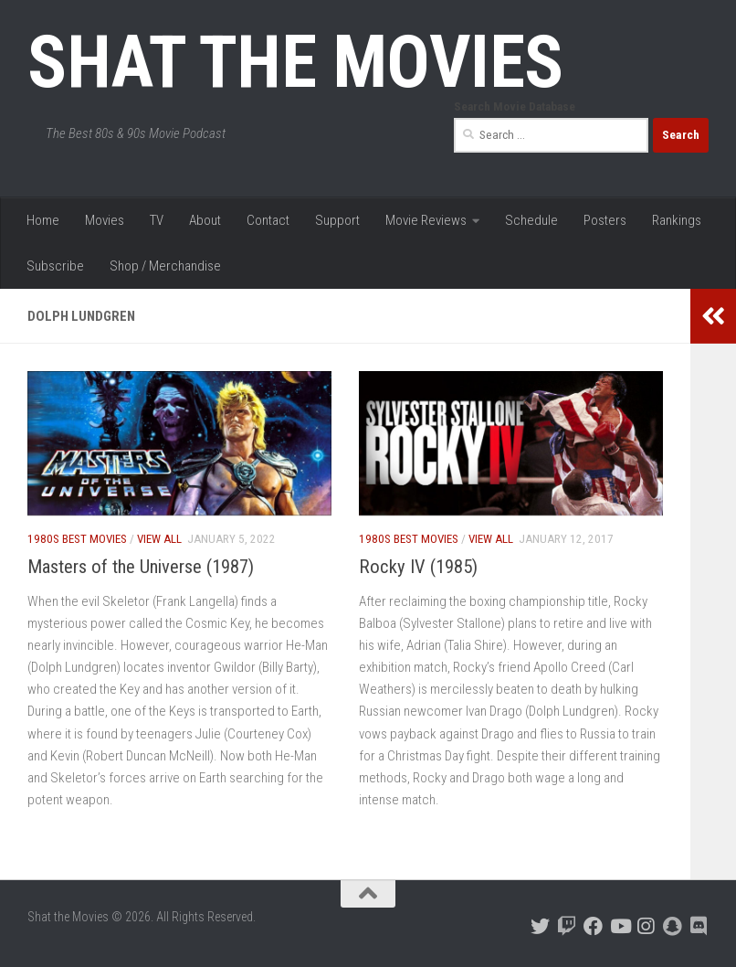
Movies (104, 220)
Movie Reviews (426, 220)
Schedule (531, 220)
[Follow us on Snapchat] (672, 926)
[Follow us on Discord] (699, 926)
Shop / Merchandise (165, 266)
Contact (268, 220)
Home (42, 220)
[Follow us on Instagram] (646, 926)
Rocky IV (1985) (418, 567)
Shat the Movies (295, 62)
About (205, 220)
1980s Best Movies (77, 539)
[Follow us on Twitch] (566, 926)
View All (159, 539)
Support (337, 220)
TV (156, 220)
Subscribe (55, 266)
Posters (605, 220)
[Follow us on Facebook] (593, 926)
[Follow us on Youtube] (619, 926)
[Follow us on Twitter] (540, 926)
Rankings (676, 220)
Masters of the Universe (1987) (140, 567)
